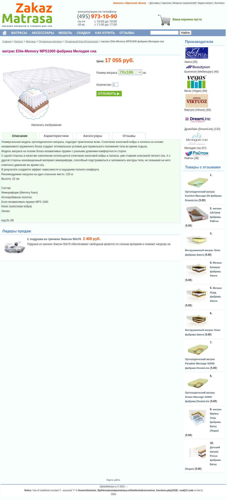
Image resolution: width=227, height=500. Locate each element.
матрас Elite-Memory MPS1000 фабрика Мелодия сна (132, 41)
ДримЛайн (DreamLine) (198, 129)
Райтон (188, 158)
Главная (7, 41)
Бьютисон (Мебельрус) (198, 71)
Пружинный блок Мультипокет (81, 41)
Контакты (220, 3)
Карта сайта (113, 480)
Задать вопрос (205, 3)
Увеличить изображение (46, 125)
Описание (20, 136)
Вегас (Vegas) (192, 90)
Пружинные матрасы (50, 41)
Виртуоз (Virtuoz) (194, 109)
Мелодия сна (192, 148)
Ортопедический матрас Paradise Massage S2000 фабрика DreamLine (200, 363)
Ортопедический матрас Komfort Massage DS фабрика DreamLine (203, 196)
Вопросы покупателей (184, 3)
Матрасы (31, 41)
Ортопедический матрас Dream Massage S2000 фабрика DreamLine (200, 397)
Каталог (18, 41)
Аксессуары (92, 136)
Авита (188, 62)
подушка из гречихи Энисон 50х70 (56, 239)
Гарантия (166, 3)
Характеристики (56, 136)
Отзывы (129, 136)
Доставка (154, 3)
